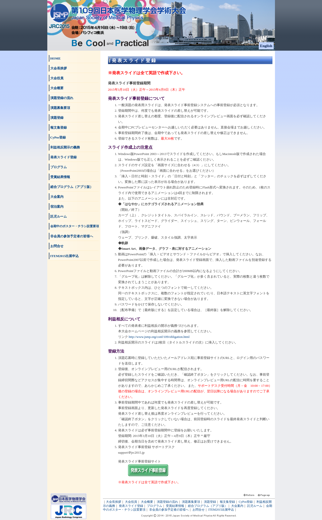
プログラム (58, 167)
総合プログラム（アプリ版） (71, 187)
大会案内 (56, 197)
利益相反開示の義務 (65, 147)
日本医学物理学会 (69, 498)
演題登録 (56, 118)
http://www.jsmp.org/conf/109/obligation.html (159, 337)
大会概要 (56, 88)
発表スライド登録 (63, 157)
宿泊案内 (56, 206)
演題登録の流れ (61, 98)
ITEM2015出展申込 (64, 256)
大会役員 (56, 78)
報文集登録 (58, 127)
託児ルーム (58, 216)
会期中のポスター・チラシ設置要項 (74, 226)
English (266, 46)
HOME (55, 58)
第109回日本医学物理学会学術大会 (89, 7)
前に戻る (250, 495)
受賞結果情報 (60, 177)
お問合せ (56, 246)
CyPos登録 (58, 137)
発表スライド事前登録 (148, 470)
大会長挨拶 (58, 68)
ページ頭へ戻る (263, 495)
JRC (69, 511)
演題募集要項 (60, 108)
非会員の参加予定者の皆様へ (71, 236)
